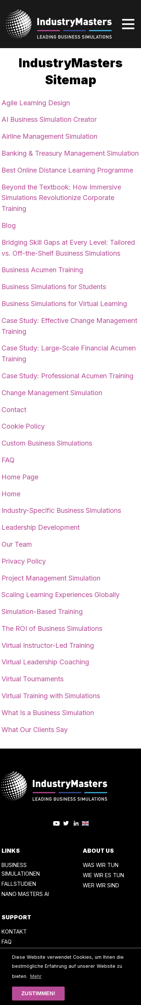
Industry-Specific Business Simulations (61, 510)
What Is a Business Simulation (48, 713)
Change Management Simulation (52, 393)
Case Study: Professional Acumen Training (67, 376)
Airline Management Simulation (49, 136)
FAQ (8, 460)
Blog (9, 225)
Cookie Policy (23, 426)
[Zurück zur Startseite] (59, 24)
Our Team (17, 544)
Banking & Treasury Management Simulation (70, 153)
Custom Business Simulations (47, 443)
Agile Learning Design (36, 103)
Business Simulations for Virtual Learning (64, 304)
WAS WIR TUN (100, 865)
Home (11, 494)
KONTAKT (14, 931)
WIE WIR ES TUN (103, 875)
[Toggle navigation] (128, 24)
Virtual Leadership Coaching (45, 662)
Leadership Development (41, 527)
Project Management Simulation (51, 578)
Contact (14, 410)
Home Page (20, 477)
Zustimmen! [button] (38, 993)
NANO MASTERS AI (25, 894)
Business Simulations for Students (54, 287)
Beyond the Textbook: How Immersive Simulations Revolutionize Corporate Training (61, 198)
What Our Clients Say (35, 730)
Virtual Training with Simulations (51, 696)
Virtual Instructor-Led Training (48, 645)
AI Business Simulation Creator (49, 119)
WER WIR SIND (101, 885)
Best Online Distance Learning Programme (67, 170)
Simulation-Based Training (42, 611)
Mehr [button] (36, 976)
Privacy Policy (24, 561)
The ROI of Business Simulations (52, 628)
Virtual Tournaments (33, 679)
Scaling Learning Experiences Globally (61, 595)
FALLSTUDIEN (19, 884)
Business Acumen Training (42, 270)
